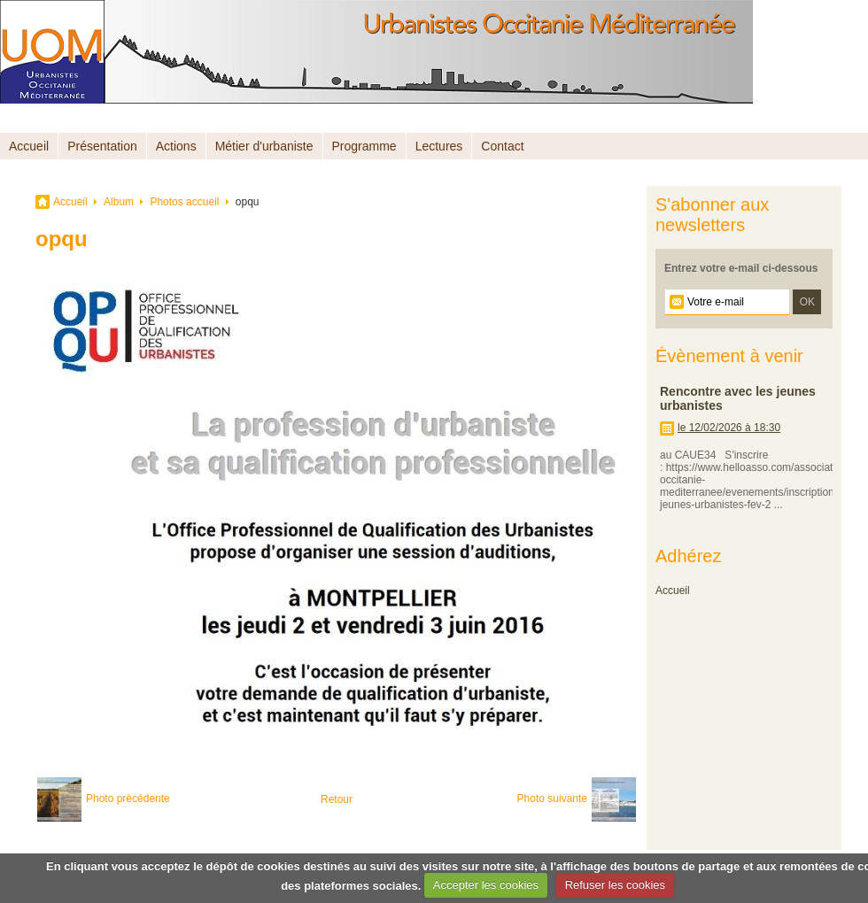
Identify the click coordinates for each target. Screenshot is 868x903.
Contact (502, 146)
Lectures (439, 146)
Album (119, 202)
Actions (176, 146)
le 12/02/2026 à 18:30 (729, 427)
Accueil (29, 146)
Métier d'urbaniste (264, 146)
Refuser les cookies (615, 884)
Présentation (102, 146)
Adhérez (688, 556)
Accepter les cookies (486, 884)
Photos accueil (184, 202)
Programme (364, 146)
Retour (337, 799)
